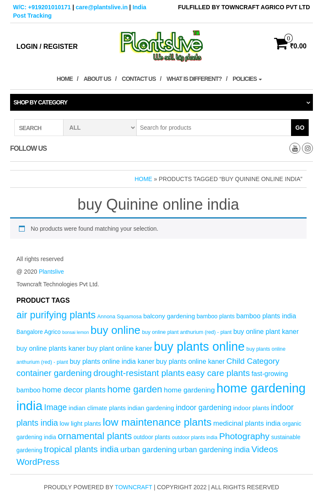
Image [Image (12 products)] (55, 407)
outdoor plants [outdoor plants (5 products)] (151, 437)
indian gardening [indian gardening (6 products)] (150, 407)
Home (65, 78)
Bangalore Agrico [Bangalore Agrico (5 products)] (38, 332)
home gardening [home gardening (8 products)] (189, 390)
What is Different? (194, 78)
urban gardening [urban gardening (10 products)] (148, 449)
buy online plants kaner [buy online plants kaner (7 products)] (50, 348)
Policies (247, 78)
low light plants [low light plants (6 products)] (80, 423)
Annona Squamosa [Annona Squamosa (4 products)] (119, 317)
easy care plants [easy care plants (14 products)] (218, 373)
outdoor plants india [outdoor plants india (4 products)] (194, 437)
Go (299, 127)
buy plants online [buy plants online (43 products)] (199, 346)
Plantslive (51, 271)
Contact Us (139, 78)
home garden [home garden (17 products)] (134, 389)
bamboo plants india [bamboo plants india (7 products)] (266, 316)
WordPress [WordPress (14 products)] (37, 462)
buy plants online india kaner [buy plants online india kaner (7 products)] (112, 361)
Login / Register (47, 46)
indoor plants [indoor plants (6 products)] (251, 407)
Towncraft (133, 487)
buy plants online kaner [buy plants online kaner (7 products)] (190, 361)
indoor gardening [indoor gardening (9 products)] (203, 407)
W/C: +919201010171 (42, 7)
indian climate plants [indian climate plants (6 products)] (97, 407)
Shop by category (40, 102)
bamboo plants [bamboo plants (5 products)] (215, 316)
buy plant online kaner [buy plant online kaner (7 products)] (119, 348)
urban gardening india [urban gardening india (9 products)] (214, 449)
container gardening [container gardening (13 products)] (54, 373)
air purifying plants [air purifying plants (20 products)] (55, 314)
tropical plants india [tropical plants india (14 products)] (81, 449)
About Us (97, 78)
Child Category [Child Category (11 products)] (252, 361)
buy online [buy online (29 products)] (115, 330)
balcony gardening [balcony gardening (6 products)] (169, 316)
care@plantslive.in (101, 7)
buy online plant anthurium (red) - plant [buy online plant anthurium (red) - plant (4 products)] (187, 332)
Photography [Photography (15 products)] (244, 436)
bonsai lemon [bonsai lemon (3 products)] (75, 332)
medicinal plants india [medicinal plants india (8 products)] (247, 423)
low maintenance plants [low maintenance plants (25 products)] (157, 422)
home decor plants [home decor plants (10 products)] (74, 389)
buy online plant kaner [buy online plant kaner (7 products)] (266, 331)
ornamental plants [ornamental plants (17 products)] (95, 436)
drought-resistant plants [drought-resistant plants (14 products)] (139, 373)
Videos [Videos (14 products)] (265, 449)
